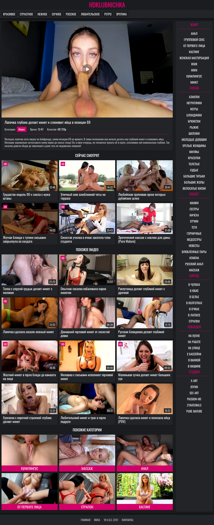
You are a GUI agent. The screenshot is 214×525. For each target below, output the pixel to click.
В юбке (194, 290)
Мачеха (194, 215)
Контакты (127, 520)
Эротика (121, 14)
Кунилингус (29, 468)
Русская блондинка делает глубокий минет (141, 333)
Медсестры (194, 239)
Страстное (26, 14)
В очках (194, 309)
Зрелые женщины (194, 145)
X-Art (194, 380)
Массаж (87, 468)
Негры (194, 109)
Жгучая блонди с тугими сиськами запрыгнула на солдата (24, 239)
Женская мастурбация (194, 58)
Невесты (194, 245)
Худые (194, 170)
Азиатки (194, 96)
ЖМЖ (194, 64)
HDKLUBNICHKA (107, 4)
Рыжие (194, 127)
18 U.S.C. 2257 (111, 520)
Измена (194, 257)
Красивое (9, 14)
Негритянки (194, 103)
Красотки (194, 158)
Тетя (194, 227)
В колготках (194, 303)
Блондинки (194, 115)
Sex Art (194, 393)
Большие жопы (194, 182)
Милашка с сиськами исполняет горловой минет (87, 376)
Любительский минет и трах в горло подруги (83, 419)
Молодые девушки (194, 139)
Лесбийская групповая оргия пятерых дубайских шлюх (142, 196)
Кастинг (144, 506)
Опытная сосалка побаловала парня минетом (83, 290)
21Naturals (194, 405)
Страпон (87, 506)
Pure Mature (194, 411)
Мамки (194, 203)
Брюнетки (194, 121)
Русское (71, 14)
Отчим (194, 221)
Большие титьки (194, 176)
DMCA (97, 520)
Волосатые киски (194, 188)
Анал (144, 468)
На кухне (194, 335)
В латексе (194, 315)
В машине (194, 366)
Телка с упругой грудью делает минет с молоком (27, 290)
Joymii (194, 386)
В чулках (194, 284)
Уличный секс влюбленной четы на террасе (83, 196)
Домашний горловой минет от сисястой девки (85, 333)
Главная (85, 520)
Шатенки (194, 133)
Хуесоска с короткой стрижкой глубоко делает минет (27, 419)
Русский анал (194, 264)
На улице (194, 348)
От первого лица (29, 506)
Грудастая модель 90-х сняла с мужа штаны (26, 196)
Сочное (56, 14)
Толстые (194, 164)
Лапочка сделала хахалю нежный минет (28, 331)
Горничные (194, 233)
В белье (194, 296)
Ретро (108, 14)
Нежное (42, 14)
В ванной (194, 360)
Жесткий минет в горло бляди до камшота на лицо (29, 376)
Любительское (90, 14)
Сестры (194, 209)
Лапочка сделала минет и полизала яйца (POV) (144, 419)
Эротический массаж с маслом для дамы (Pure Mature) (144, 239)
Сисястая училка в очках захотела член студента (85, 239)
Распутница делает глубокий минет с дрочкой (141, 290)
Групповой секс (194, 39)
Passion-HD (194, 399)
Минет (21, 129)
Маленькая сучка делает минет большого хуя (144, 376)
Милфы (194, 151)
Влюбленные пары (194, 251)
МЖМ (194, 70)
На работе (194, 341)
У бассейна (194, 354)
